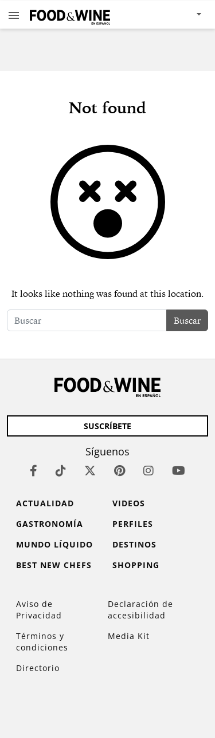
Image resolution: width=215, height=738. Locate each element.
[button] (14, 14)
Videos (128, 503)
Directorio (38, 667)
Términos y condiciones (42, 641)
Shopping (135, 565)
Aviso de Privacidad (39, 609)
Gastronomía (49, 523)
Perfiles (132, 523)
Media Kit (129, 635)
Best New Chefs (54, 565)
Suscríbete (107, 425)
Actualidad (45, 503)
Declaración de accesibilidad (140, 609)
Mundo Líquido (54, 544)
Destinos (134, 544)
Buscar (187, 320)
